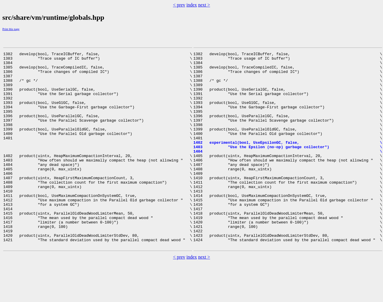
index (191, 4)
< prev (179, 4)
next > (204, 4)
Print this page (10, 29)
